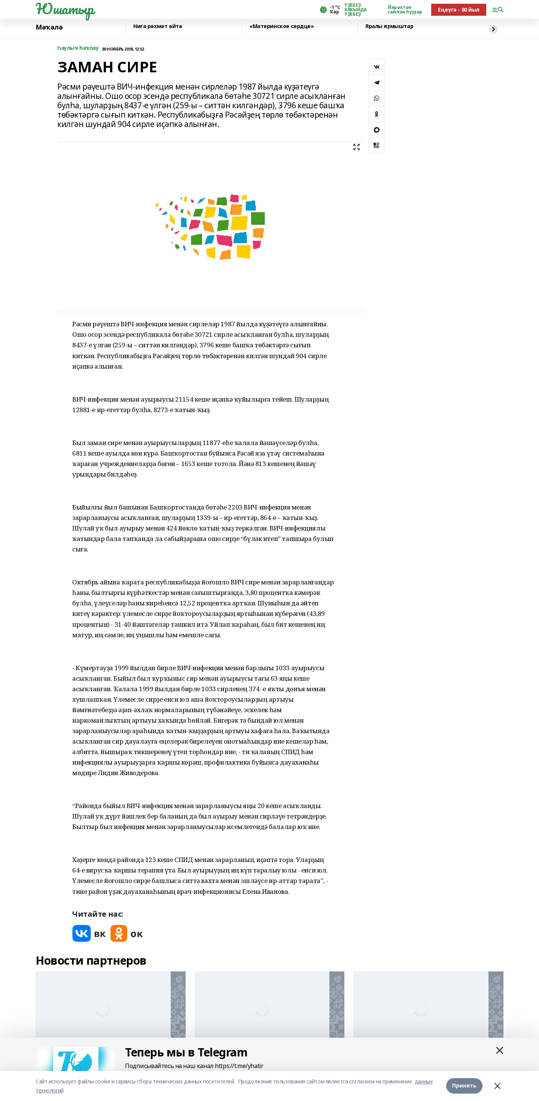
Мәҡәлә (49, 27)
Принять (464, 1085)
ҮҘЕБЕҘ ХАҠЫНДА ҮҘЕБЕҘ (355, 9)
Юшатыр (64, 9)
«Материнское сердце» (281, 26)
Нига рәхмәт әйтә (157, 26)
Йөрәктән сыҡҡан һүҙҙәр (405, 9)
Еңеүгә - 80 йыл (458, 9)
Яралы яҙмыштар (389, 26)
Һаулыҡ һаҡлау (78, 48)
